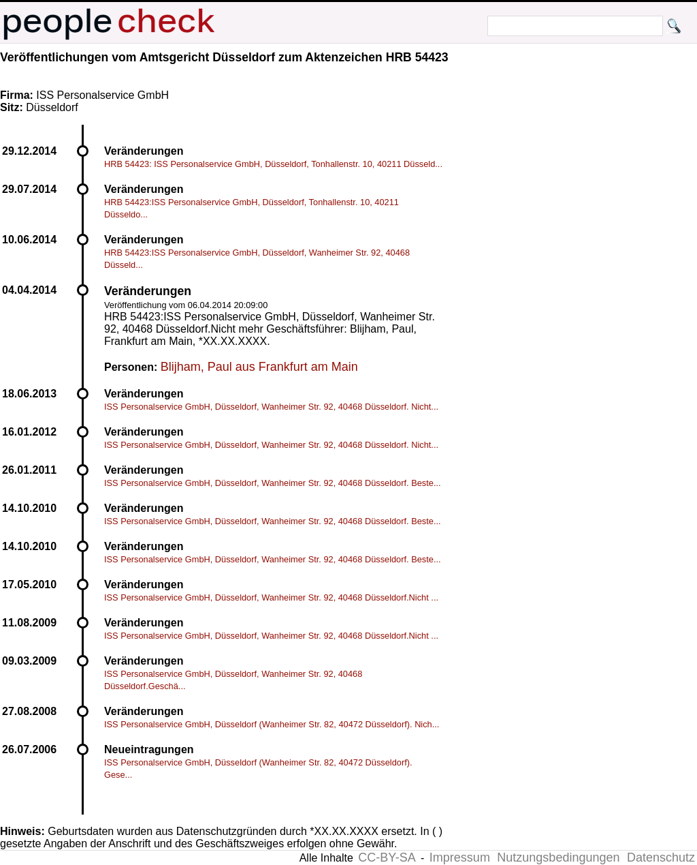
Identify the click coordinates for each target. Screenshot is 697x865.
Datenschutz (661, 857)
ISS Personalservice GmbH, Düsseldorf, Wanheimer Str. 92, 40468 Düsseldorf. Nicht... (271, 406)
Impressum (459, 857)
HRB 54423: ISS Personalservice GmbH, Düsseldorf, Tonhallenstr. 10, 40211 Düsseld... (273, 164)
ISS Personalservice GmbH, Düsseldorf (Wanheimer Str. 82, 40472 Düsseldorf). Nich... (271, 724)
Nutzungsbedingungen (558, 857)
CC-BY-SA (386, 857)
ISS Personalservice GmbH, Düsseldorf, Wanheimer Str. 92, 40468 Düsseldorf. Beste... (272, 483)
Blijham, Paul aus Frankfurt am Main (259, 367)
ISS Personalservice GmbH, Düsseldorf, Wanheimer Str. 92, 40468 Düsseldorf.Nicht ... (271, 597)
